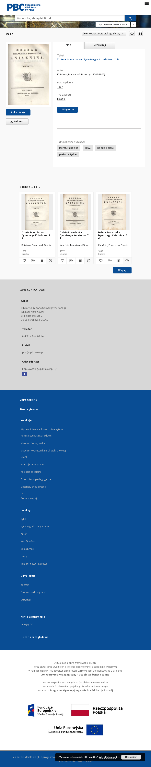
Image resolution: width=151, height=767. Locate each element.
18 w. (88, 148)
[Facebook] (24, 374)
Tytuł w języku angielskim (35, 526)
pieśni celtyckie (68, 154)
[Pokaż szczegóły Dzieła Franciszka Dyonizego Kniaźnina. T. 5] (50, 260)
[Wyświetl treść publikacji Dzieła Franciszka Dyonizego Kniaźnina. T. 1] (80, 260)
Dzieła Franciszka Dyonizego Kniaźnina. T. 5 (36, 235)
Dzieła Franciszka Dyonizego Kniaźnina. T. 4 (113, 235)
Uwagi (24, 556)
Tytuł (23, 519)
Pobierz (15, 121)
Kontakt (25, 585)
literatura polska (68, 148)
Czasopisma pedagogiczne (36, 479)
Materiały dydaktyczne (33, 486)
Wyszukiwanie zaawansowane (113, 24)
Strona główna (28, 409)
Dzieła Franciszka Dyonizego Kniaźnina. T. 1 (74, 235)
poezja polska (105, 148)
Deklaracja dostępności (34, 592)
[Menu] (146, 3)
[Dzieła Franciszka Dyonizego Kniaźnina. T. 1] (75, 212)
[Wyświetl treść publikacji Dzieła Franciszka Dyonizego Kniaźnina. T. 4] (118, 260)
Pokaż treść (18, 112)
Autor (24, 534)
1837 (60, 86)
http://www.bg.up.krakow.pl (40, 369)
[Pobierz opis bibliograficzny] (32, 260)
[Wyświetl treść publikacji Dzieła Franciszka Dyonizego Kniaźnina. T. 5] (41, 260)
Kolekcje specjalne (31, 471)
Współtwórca (28, 541)
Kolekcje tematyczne (32, 464)
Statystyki (26, 600)
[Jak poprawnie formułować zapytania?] (133, 24)
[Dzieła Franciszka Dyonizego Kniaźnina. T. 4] (113, 212)
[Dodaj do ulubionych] (131, 33)
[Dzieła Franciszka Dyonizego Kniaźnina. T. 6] (28, 74)
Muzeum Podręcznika (33, 443)
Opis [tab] (68, 45)
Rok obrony (27, 549)
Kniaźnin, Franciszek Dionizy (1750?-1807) (81, 74)
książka (61, 99)
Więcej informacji (108, 757)
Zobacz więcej (29, 498)
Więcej (122, 270)
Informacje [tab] (99, 45)
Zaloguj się (27, 624)
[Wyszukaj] (130, 18)
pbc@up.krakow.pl (32, 352)
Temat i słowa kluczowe (34, 564)
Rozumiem (131, 757)
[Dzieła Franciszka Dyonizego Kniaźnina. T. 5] (37, 212)
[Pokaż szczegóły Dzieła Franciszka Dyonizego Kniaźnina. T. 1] (88, 260)
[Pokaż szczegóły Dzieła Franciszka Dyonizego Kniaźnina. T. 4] (126, 260)
